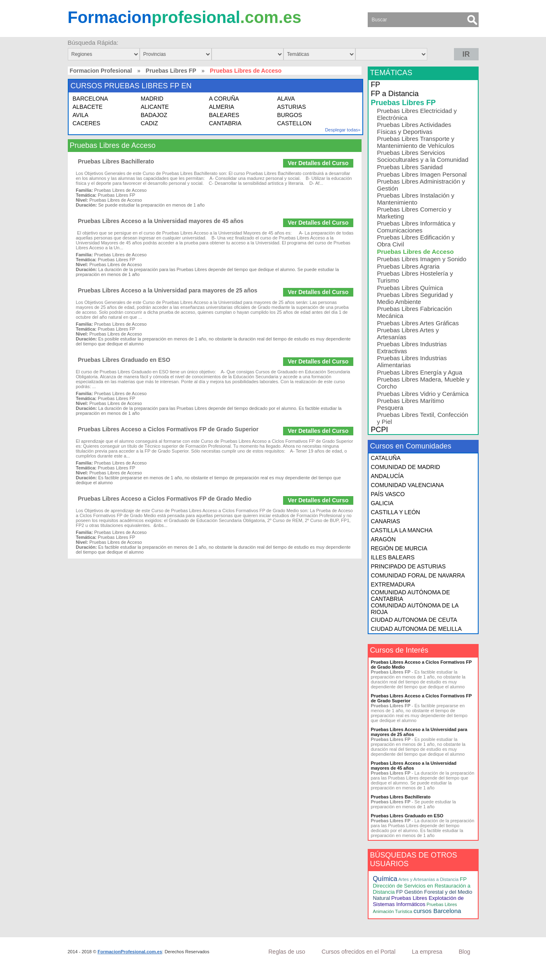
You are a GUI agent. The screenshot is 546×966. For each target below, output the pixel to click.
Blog (464, 951)
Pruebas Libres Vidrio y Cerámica (422, 393)
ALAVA (286, 98)
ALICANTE (155, 107)
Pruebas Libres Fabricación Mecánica (414, 312)
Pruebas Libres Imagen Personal (421, 174)
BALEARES (224, 115)
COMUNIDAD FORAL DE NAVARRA (418, 575)
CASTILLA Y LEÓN (395, 512)
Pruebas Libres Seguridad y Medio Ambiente (415, 298)
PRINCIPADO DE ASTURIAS (408, 566)
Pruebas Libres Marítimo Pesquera (410, 404)
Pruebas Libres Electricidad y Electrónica (416, 114)
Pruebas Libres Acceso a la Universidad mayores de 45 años (161, 221)
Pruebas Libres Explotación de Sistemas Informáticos (418, 901)
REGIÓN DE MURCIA (399, 548)
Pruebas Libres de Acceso (415, 251)
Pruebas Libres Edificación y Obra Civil (415, 241)
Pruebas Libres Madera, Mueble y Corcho (423, 383)
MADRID (152, 98)
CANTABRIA (225, 123)
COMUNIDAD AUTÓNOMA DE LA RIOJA (414, 608)
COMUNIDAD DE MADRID (405, 467)
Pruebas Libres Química (410, 287)
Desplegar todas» (342, 129)
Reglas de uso (286, 951)
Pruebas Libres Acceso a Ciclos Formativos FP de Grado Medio (164, 498)
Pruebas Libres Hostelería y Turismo (415, 277)
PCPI (379, 430)
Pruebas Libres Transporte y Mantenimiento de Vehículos (415, 142)
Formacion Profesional (101, 70)
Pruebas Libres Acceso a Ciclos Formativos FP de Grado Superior (168, 429)
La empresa (427, 951)
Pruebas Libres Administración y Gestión (421, 185)
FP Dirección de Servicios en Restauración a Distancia (421, 885)
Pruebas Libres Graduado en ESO (124, 359)
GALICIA (382, 503)
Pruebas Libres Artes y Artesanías (408, 333)
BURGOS (289, 115)
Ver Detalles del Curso (318, 163)
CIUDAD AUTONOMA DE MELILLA (416, 629)
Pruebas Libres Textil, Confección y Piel (422, 418)
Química (385, 878)
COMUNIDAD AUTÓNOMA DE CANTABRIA (410, 595)
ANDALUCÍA (387, 476)
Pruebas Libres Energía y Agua (419, 372)
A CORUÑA (224, 98)
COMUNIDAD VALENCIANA (407, 485)
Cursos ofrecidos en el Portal (359, 951)
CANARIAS (385, 521)
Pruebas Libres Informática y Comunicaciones (416, 227)
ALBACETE (88, 107)
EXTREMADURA (393, 584)
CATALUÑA (386, 458)
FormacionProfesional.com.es (129, 951)
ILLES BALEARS (393, 557)
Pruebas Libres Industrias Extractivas (412, 347)
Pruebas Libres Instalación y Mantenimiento (415, 199)
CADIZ (149, 123)
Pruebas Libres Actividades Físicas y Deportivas (414, 128)
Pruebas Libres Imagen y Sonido (421, 258)
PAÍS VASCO (388, 494)
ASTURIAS (291, 107)
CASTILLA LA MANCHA (401, 530)
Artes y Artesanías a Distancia (428, 879)
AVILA (81, 115)
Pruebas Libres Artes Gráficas (417, 323)
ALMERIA (221, 107)
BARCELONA (90, 98)
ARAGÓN (383, 539)
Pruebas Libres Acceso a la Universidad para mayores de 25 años (168, 290)
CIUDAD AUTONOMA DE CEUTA (414, 619)
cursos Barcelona (437, 910)
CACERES (87, 123)
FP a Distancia (395, 94)
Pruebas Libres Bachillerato (116, 161)
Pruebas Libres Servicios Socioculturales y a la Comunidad (422, 156)
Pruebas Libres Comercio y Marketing (414, 213)
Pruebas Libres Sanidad (409, 166)
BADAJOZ (154, 115)
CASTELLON (294, 123)
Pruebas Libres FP (171, 70)
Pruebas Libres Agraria (408, 266)
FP (375, 84)
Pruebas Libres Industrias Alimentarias (412, 361)
